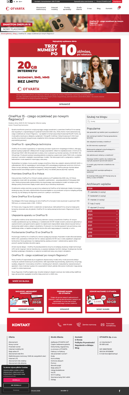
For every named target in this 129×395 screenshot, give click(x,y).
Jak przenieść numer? (59, 354)
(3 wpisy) (97, 208)
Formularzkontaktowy (111, 325)
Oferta (12, 337)
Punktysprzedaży (67, 8)
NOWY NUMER (103, 309)
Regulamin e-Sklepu (84, 345)
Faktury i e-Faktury (58, 351)
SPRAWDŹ (64, 104)
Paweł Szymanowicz (20, 125)
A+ (17, 2)
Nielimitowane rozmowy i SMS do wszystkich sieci (27, 356)
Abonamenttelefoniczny (41, 8)
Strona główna (6, 33)
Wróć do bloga (20, 281)
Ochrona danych (57, 361)
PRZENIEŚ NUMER (26, 309)
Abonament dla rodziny (17, 361)
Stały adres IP (14, 351)
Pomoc (53, 363)
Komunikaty (55, 358)
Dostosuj (16, 390)
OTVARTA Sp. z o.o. (108, 337)
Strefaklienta (79, 8)
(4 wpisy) (98, 192)
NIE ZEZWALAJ (16, 385)
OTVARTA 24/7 (104, 1)
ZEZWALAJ (16, 380)
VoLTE (53, 372)
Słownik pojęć (56, 365)
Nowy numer (13, 344)
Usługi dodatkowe (57, 370)
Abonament (13, 342)
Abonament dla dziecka (17, 363)
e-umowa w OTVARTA (59, 349)
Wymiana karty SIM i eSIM (60, 377)
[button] (118, 8)
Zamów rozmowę (89, 325)
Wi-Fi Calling (55, 375)
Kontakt (109, 9)
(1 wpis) (95, 204)
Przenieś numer (14, 347)
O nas (89, 9)
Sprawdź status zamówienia (83, 1)
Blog (98, 9)
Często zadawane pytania (60, 344)
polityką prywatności (9, 376)
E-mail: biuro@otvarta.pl (108, 354)
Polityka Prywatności (85, 342)
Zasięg (53, 380)
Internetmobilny (54, 8)
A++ (20, 2)
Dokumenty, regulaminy (60, 347)
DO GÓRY (64, 391)
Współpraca (117, 1)
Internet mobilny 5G (16, 349)
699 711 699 (56, 1)
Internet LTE (13, 358)
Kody (53, 356)
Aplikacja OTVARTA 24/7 (60, 342)
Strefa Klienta (57, 337)
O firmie (78, 340)
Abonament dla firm (16, 354)
